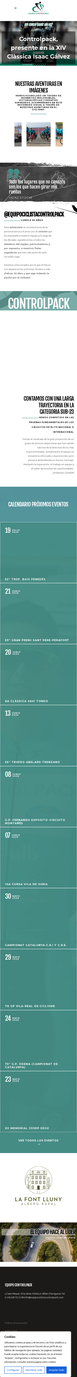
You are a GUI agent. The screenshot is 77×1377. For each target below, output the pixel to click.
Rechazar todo (34, 1370)
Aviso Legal (11, 1330)
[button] (38, 43)
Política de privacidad (16, 1323)
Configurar (13, 1370)
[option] (38, 134)
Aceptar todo (56, 1370)
